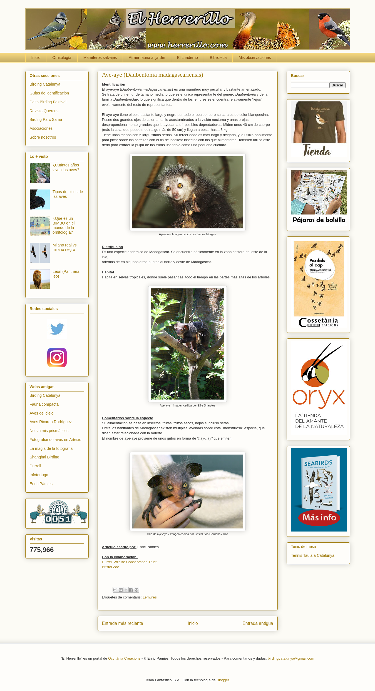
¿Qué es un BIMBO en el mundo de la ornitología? (63, 225)
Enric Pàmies (41, 484)
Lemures (150, 597)
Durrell (35, 466)
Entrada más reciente (122, 623)
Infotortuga (39, 475)
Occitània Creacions (124, 658)
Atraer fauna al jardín (147, 57)
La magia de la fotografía (51, 448)
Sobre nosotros (43, 137)
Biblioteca (218, 57)
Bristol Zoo (110, 567)
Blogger (223, 680)
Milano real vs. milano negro (65, 247)
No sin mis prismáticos (49, 430)
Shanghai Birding (44, 457)
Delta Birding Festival (48, 102)
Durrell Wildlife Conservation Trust (129, 562)
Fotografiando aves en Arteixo (55, 439)
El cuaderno (187, 57)
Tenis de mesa (303, 546)
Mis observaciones (255, 57)
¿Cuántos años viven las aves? (66, 167)
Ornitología (61, 57)
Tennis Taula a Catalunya (312, 555)
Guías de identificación (49, 93)
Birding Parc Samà (46, 119)
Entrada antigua (257, 623)
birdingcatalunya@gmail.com (291, 658)
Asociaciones (41, 128)
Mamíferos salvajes (100, 57)
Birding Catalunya (45, 84)
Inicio (36, 57)
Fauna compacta (44, 404)
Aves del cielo (42, 413)
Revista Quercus (44, 111)
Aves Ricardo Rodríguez (51, 422)
